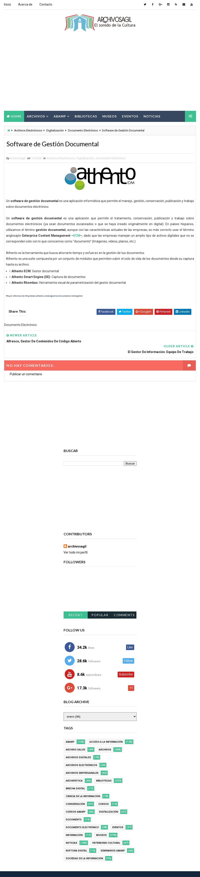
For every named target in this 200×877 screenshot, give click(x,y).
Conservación (75, 793)
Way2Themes (42, 869)
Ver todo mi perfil (75, 542)
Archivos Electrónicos (28, 130)
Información (74, 824)
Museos (109, 116)
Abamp (60, 116)
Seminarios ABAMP (113, 840)
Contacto (45, 4)
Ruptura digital (76, 840)
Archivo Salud (75, 739)
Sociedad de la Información (84, 848)
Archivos (36, 116)
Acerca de (25, 4)
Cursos (103, 793)
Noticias (152, 116)
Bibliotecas (86, 116)
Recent (75, 605)
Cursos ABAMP (75, 801)
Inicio (7, 4)
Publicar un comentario (26, 364)
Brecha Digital (75, 778)
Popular (100, 605)
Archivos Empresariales (82, 762)
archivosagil (77, 536)
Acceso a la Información (106, 731)
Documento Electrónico (83, 130)
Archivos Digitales (78, 747)
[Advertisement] (100, 75)
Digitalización (55, 130)
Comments (124, 605)
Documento (74, 809)
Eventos (130, 116)
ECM (76, 236)
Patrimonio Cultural (106, 832)
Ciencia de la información (83, 786)
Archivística (74, 770)
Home (16, 116)
